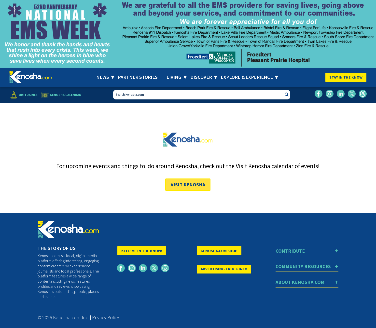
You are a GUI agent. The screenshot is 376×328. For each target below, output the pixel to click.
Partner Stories (138, 77)
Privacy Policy (105, 317)
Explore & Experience (247, 77)
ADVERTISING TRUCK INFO (224, 268)
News (102, 77)
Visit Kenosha (188, 184)
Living (174, 77)
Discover (201, 77)
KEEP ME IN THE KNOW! (141, 250)
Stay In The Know (345, 77)
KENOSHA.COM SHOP (219, 250)
